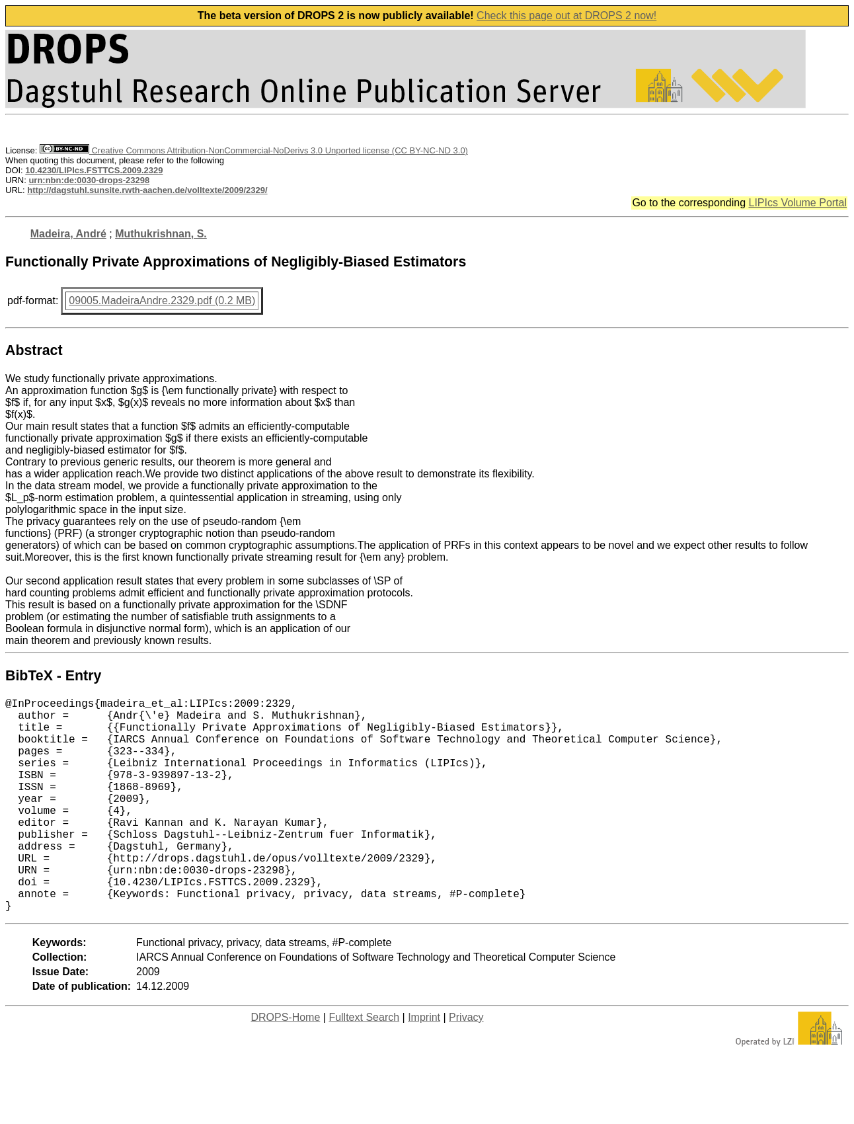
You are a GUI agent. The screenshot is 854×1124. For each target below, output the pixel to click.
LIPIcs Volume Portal (797, 202)
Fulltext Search (364, 1064)
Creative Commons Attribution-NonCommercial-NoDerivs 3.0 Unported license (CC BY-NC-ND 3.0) (254, 150)
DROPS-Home (285, 1064)
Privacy (466, 1064)
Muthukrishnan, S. (161, 233)
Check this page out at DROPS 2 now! (566, 15)
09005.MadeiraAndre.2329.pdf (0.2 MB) (162, 300)
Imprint (424, 1064)
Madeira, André (68, 233)
